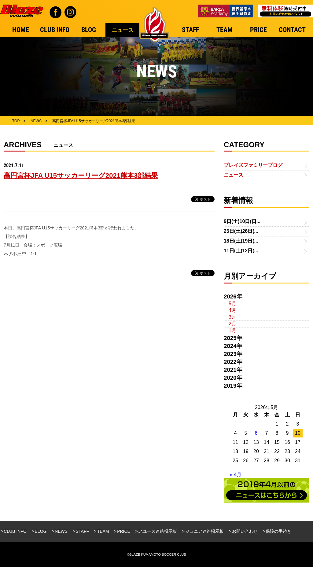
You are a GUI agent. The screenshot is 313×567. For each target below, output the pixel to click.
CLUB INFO (15, 531)
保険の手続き (278, 531)
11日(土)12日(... (241, 250)
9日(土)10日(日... (242, 221)
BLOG (41, 531)
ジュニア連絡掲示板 (204, 531)
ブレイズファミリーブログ (253, 165)
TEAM (103, 531)
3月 (232, 317)
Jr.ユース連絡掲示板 (157, 531)
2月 (232, 323)
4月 (232, 310)
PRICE (123, 531)
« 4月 (235, 474)
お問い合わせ (245, 531)
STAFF (82, 531)
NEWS (61, 531)
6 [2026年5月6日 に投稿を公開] (256, 433)
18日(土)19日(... (241, 240)
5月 (232, 303)
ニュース (233, 174)
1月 (232, 330)
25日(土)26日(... (241, 231)
